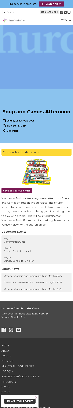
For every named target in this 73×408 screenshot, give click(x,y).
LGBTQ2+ (7, 371)
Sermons (7, 361)
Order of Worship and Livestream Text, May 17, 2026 (33, 276)
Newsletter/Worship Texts (21, 376)
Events (6, 356)
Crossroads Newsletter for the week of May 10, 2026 (33, 282)
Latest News (10, 269)
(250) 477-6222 (49, 12)
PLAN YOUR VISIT (20, 401)
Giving (5, 387)
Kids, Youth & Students (17, 366)
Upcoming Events (13, 231)
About (6, 350)
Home (5, 345)
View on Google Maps (13, 317)
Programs (8, 381)
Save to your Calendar (16, 190)
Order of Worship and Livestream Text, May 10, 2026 (33, 289)
